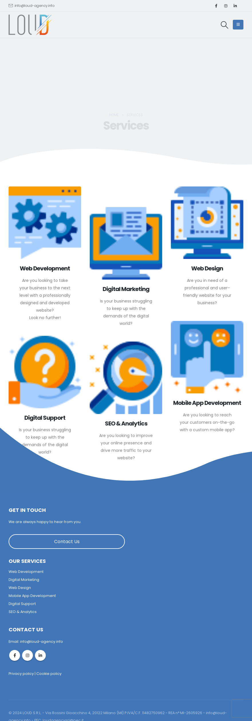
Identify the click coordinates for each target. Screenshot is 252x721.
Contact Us (67, 541)
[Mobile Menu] (238, 25)
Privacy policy (21, 673)
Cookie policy (49, 673)
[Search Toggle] (224, 25)
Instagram (27, 655)
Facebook (14, 655)
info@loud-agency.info (31, 5)
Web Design (20, 587)
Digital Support (22, 603)
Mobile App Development (32, 595)
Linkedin (40, 655)
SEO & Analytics (23, 611)
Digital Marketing (24, 579)
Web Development (26, 571)
